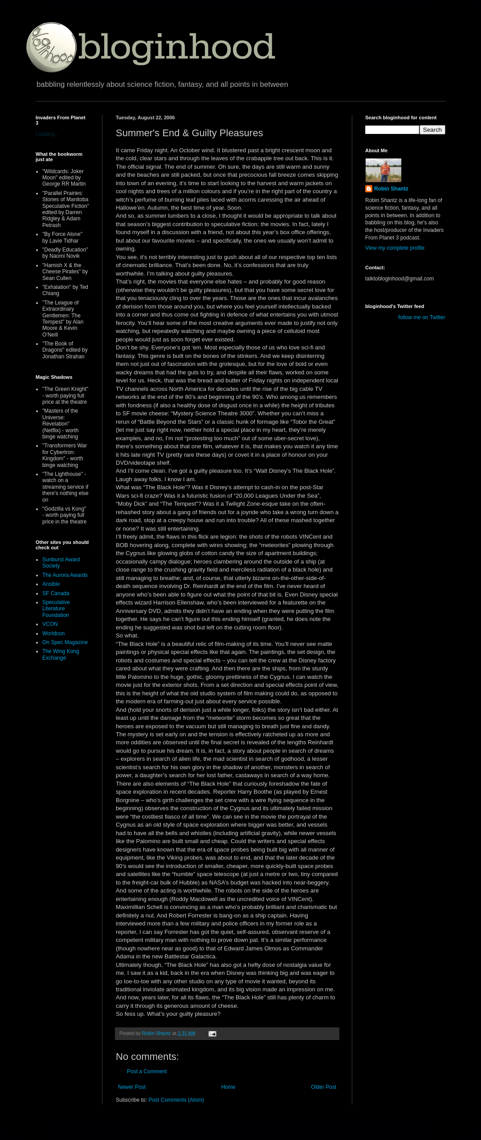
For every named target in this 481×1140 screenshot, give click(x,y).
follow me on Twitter (421, 317)
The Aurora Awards (65, 575)
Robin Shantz (391, 189)
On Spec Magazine (65, 642)
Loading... (47, 134)
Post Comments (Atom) (176, 1100)
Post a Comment (147, 1071)
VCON (50, 624)
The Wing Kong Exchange (60, 654)
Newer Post (132, 1087)
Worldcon (53, 633)
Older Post (323, 1087)
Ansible (51, 584)
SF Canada (55, 593)
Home (228, 1087)
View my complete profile (394, 248)
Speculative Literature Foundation (56, 608)
